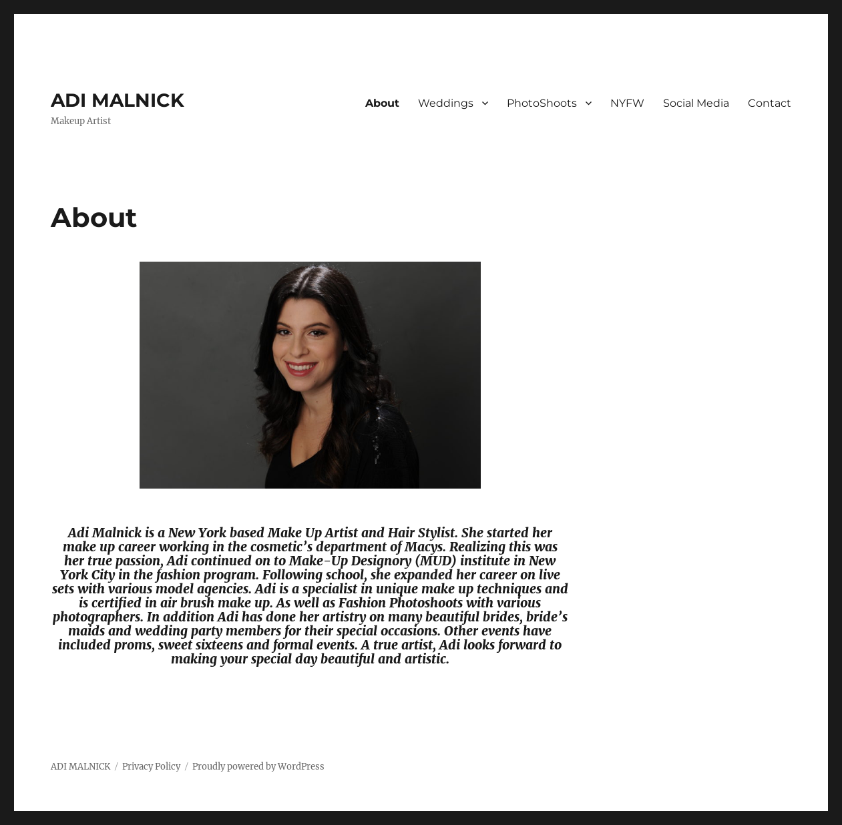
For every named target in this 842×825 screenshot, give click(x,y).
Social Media (696, 103)
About (382, 103)
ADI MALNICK (117, 100)
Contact (769, 103)
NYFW (627, 103)
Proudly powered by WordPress (258, 766)
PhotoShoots (542, 103)
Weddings (445, 103)
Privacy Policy (151, 766)
